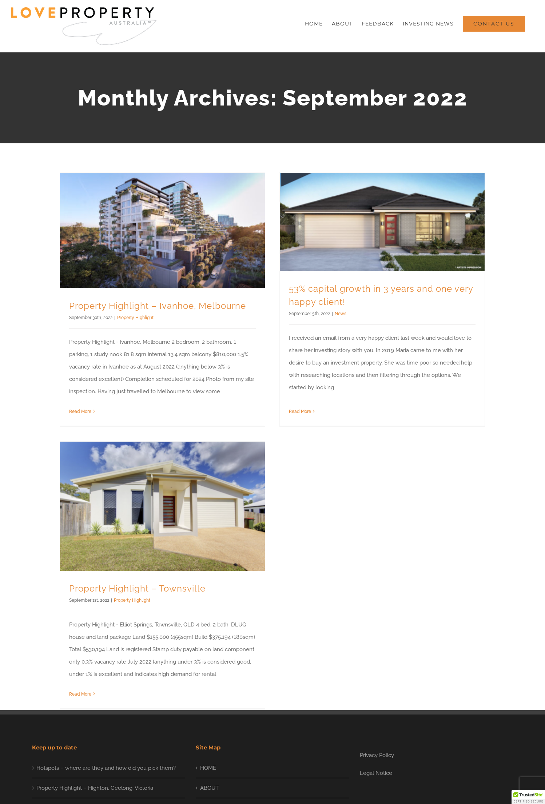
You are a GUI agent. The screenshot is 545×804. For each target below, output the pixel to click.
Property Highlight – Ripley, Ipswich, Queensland (97, 737)
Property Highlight (135, 317)
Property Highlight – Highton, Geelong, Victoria (94, 716)
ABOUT (209, 716)
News (335, 313)
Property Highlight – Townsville (159, 568)
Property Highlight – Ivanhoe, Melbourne (157, 305)
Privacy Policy (377, 684)
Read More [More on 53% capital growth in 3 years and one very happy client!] (295, 407)
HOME (208, 696)
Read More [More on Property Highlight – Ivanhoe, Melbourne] (80, 411)
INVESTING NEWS (223, 757)
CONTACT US (217, 777)
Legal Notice (376, 701)
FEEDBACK (214, 737)
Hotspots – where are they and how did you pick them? (106, 696)
